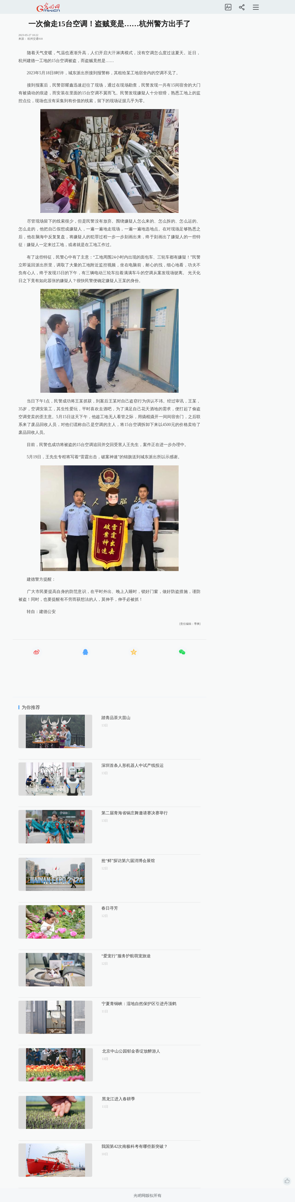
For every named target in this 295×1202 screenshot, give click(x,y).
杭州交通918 (35, 38)
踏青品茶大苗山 (100, 717)
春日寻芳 (94, 908)
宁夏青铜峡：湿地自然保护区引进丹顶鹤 (123, 1003)
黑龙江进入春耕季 (102, 1099)
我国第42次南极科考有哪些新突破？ (119, 1146)
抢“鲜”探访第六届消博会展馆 (112, 860)
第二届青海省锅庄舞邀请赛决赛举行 (119, 813)
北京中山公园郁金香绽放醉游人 (115, 1051)
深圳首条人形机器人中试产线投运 (117, 765)
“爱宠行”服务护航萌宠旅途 (110, 956)
